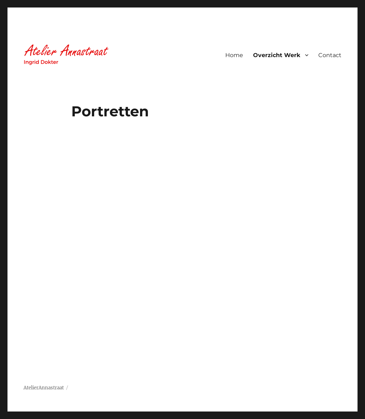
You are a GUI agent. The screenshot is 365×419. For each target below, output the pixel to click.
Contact (329, 55)
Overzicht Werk (276, 55)
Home (234, 55)
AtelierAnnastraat (44, 388)
